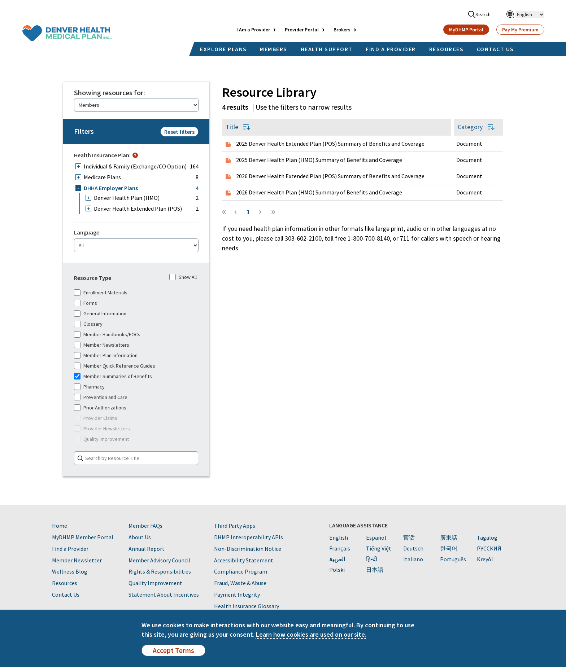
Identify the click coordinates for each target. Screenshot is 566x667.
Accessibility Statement (243, 560)
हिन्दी (371, 559)
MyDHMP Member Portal (82, 537)
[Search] (136, 458)
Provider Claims (95, 418)
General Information (100, 313)
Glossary (88, 324)
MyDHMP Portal (466, 29)
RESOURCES (446, 49)
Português (453, 559)
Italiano (413, 559)
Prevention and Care (100, 397)
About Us (140, 537)
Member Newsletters (101, 345)
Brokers (342, 29)
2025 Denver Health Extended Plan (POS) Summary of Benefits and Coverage (330, 143)
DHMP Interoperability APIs (248, 537)
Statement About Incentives (164, 594)
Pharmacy (89, 386)
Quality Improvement (101, 439)
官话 (409, 537)
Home (59, 525)
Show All (183, 277)
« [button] (224, 211)
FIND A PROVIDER (391, 49)
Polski (337, 569)
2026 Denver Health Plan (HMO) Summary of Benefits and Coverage (319, 192)
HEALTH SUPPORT (327, 49)
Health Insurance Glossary (246, 606)
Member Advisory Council (159, 560)
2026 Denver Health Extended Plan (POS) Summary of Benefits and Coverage (330, 176)
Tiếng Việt (378, 548)
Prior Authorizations (100, 407)
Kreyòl (485, 559)
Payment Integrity (237, 594)
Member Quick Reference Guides (114, 366)
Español (376, 537)
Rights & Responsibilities (160, 571)
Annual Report (147, 548)
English (338, 537)
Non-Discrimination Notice (247, 548)
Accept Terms (173, 650)
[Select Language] (529, 14)
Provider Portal (302, 29)
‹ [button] (235, 211)
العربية (337, 559)
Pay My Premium (520, 29)
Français (339, 548)
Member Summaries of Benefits (113, 376)
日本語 (374, 569)
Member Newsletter (77, 560)
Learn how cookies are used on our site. (311, 634)
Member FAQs (145, 525)
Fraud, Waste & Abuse (240, 583)
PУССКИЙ (489, 548)
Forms (85, 303)
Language (86, 232)
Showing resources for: (109, 92)
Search (479, 14)
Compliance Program (240, 571)
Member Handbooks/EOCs (107, 334)
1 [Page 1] (248, 212)
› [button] (260, 211)
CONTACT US (495, 49)
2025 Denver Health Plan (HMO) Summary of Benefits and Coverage (319, 159)
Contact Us (65, 594)
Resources (64, 583)
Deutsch (413, 548)
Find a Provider (70, 548)
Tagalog (487, 537)
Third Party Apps (234, 525)
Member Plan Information (106, 355)
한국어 (448, 548)
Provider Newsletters (102, 428)
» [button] (273, 211)
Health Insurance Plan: (102, 155)
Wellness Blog (69, 571)
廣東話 (448, 537)
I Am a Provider (253, 29)
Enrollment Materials (100, 292)
